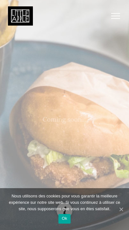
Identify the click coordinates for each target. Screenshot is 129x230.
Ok (64, 218)
